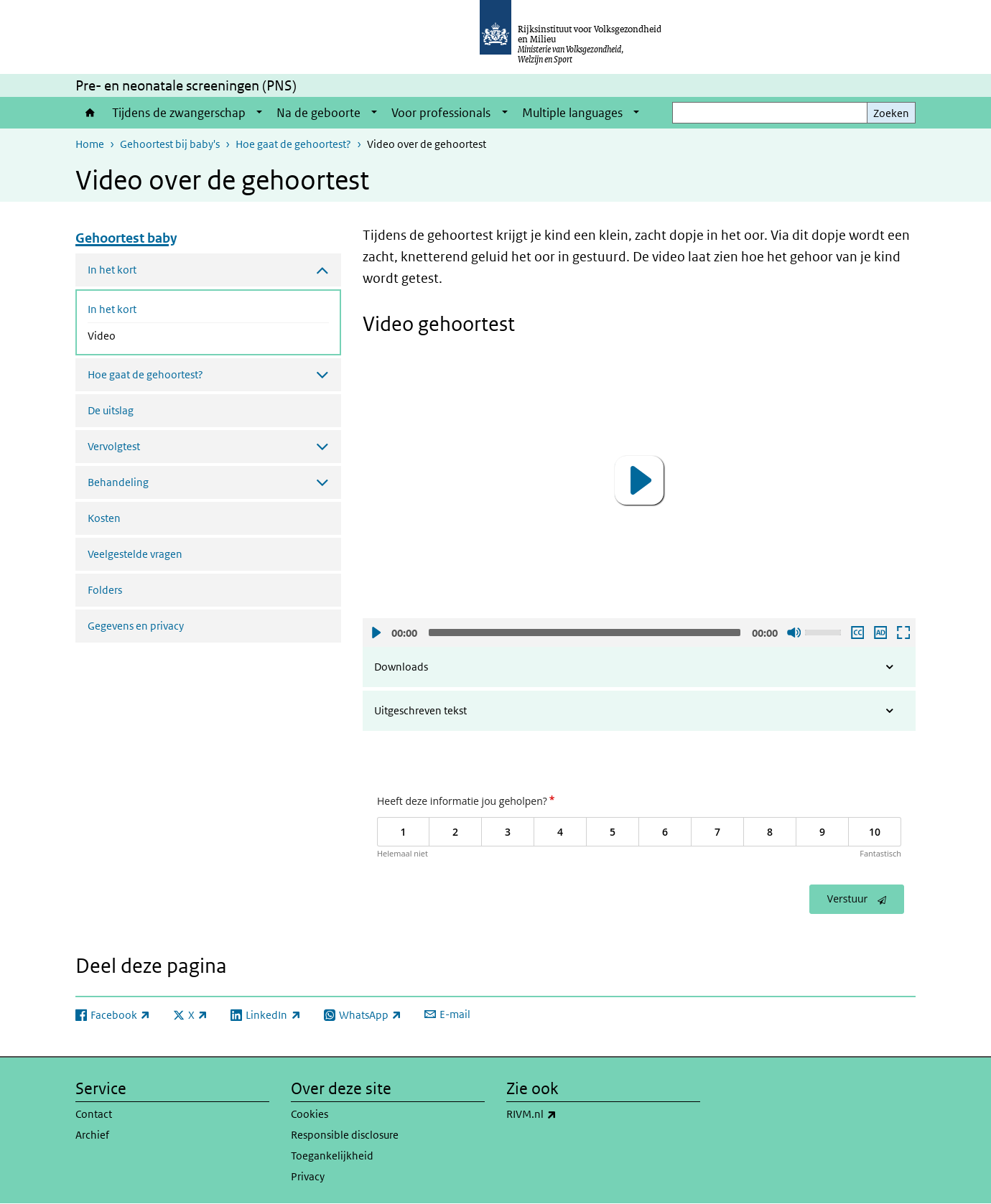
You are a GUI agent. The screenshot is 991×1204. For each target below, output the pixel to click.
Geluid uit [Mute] (793, 632)
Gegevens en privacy (136, 626)
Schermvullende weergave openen (902, 632)
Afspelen (375, 632)
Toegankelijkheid (332, 1155)
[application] (639, 480)
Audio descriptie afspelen (880, 632)
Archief (92, 1135)
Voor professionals (440, 113)
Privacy (308, 1176)
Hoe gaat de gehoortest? (293, 144)
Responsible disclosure (345, 1135)
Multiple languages (572, 113)
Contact (93, 1114)
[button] (639, 480)
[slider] (584, 632)
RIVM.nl (563, 1114)
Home (90, 113)
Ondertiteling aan (857, 632)
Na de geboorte (318, 113)
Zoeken (891, 113)
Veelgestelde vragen (135, 554)
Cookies (309, 1114)
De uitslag (111, 410)
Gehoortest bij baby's (170, 144)
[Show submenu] (259, 113)
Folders (105, 590)
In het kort (112, 309)
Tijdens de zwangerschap (179, 113)
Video (140, 334)
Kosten (104, 518)
